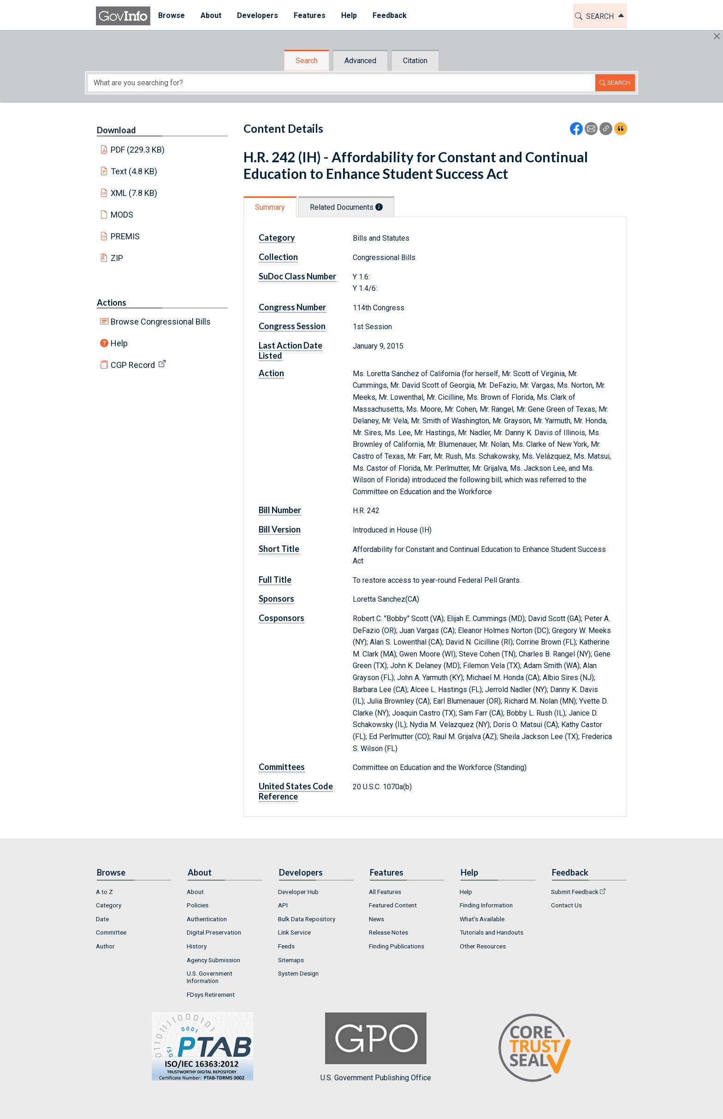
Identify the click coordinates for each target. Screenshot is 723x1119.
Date (102, 919)
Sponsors (276, 598)
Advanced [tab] (360, 60)
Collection (278, 257)
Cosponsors (281, 618)
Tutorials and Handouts (491, 932)
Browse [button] (171, 15)
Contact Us (566, 905)
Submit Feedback (575, 891)
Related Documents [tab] (346, 207)
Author (105, 946)
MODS (122, 214)
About (195, 891)
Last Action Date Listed (290, 350)
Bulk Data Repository (306, 919)
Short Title (279, 549)
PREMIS (125, 236)
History (197, 946)
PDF (138, 149)
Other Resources (483, 946)
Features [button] (310, 15)
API (283, 905)
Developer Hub (298, 891)
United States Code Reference (296, 791)
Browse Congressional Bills (161, 321)
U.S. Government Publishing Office (375, 1047)
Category (277, 237)
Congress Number (292, 307)
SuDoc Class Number (297, 276)
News (376, 919)
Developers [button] (257, 15)
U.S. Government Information (209, 977)
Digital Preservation (214, 932)
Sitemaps (291, 960)
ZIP (117, 258)
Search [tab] (307, 60)
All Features (385, 891)
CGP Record (133, 365)
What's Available (482, 919)
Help (119, 343)
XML (134, 193)
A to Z (104, 891)
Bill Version (280, 529)
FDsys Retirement (211, 994)
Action (271, 373)
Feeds (286, 946)
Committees (282, 767)
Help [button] (349, 15)
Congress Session (292, 326)
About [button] (211, 15)
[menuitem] (171, 16)
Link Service (294, 932)
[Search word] (341, 82)
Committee (111, 932)
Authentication (207, 919)
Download (116, 130)
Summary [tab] (270, 207)
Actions (111, 302)
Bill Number (280, 510)
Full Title (275, 579)
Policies (197, 905)
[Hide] (717, 36)
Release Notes (388, 932)
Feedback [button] (390, 15)
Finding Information (486, 905)
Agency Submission (213, 960)
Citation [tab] (415, 60)
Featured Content (393, 905)
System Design (298, 973)
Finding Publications (396, 946)
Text (134, 171)
